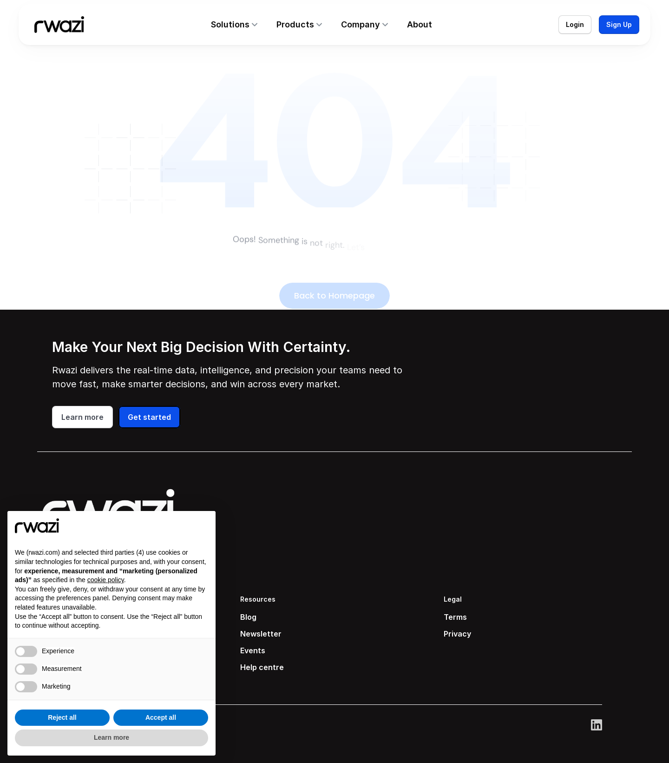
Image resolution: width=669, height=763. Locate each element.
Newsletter (261, 633)
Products (295, 24)
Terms (455, 617)
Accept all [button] (160, 717)
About (419, 24)
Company (360, 24)
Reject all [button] (62, 717)
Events (252, 650)
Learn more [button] (111, 737)
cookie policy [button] (105, 580)
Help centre (262, 667)
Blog (248, 617)
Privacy (457, 633)
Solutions (230, 24)
